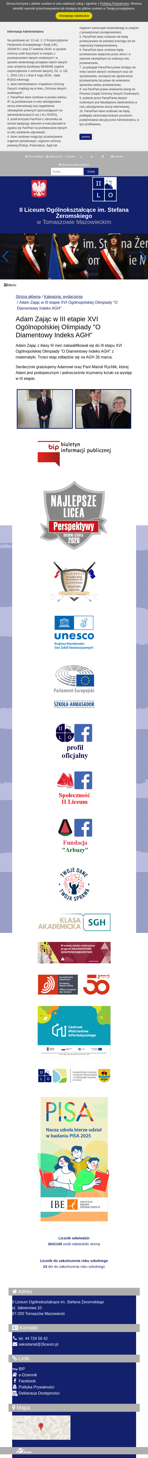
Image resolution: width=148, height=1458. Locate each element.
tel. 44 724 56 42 (30, 1338)
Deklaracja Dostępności (36, 1393)
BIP (18, 1369)
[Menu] (74, 284)
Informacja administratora (74, 164)
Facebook (24, 1380)
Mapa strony (54, 156)
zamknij (86, 136)
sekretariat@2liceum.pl (35, 1344)
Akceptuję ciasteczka (74, 16)
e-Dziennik (24, 1374)
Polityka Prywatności (33, 1387)
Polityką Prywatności (114, 3)
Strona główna (34, 156)
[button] (142, 256)
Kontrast (117, 156)
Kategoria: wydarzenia (63, 297)
